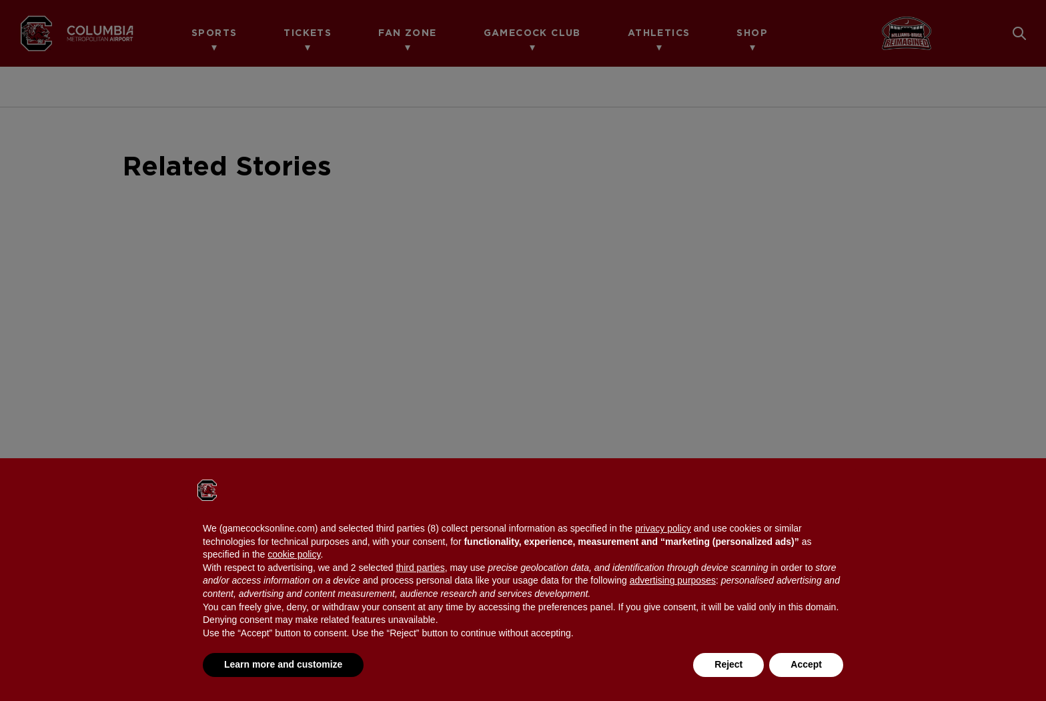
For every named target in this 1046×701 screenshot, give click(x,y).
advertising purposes (673, 580)
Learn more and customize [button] (283, 664)
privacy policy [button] (663, 528)
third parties (420, 567)
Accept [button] (806, 664)
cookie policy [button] (294, 554)
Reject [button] (728, 664)
